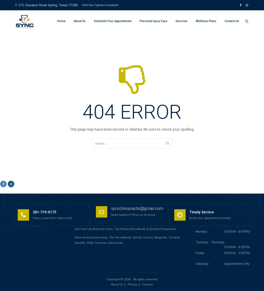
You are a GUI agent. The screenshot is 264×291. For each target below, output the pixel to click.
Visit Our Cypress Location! (100, 5)
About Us (78, 21)
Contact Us (230, 21)
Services (180, 21)
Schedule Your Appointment (111, 21)
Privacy (133, 284)
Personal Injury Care (152, 21)
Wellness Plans (204, 21)
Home (60, 21)
